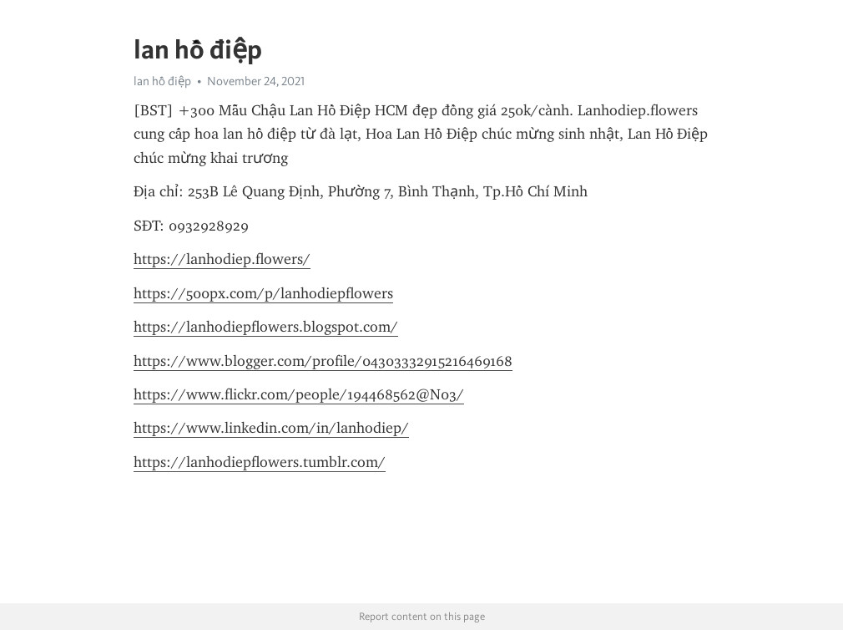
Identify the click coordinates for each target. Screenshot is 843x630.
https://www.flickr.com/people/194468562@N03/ (299, 394)
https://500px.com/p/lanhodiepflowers (263, 293)
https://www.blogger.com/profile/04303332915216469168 (323, 361)
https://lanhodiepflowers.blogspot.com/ (266, 327)
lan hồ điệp (162, 81)
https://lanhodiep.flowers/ (222, 259)
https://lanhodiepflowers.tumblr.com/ (260, 462)
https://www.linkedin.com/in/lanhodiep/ (271, 428)
